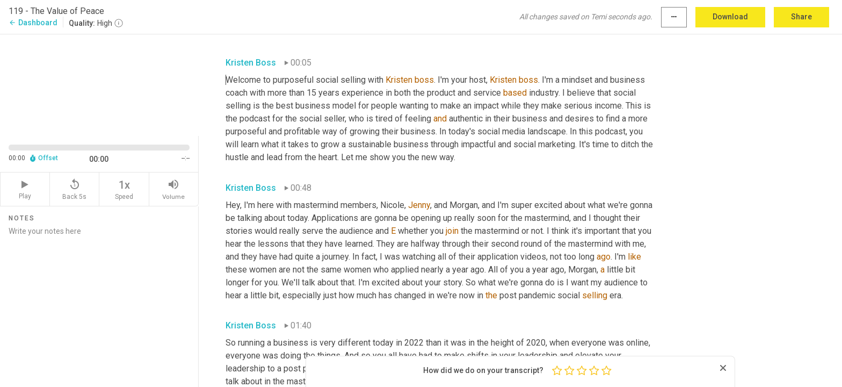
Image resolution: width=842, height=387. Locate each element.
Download (730, 16)
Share (801, 16)
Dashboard (33, 22)
